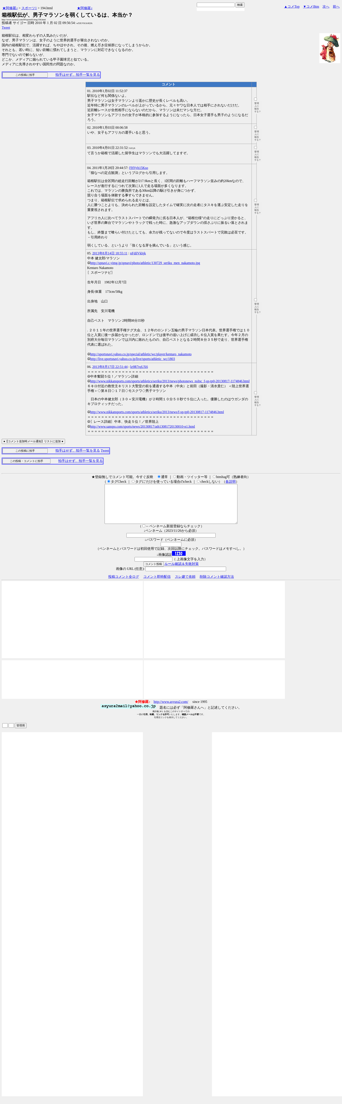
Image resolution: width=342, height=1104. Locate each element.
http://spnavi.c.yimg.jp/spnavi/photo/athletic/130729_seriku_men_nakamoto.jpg (145, 263)
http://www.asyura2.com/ (171, 709)
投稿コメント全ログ (123, 584)
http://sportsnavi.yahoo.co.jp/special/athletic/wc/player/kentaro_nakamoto (141, 354)
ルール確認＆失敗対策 (181, 571)
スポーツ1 (29, 8)
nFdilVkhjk (138, 253)
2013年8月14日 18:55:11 (109, 253)
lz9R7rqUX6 (139, 367)
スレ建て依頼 (185, 584)
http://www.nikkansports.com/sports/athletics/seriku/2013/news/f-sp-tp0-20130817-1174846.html (157, 412)
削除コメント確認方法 (217, 584)
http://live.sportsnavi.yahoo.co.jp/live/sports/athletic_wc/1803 (132, 359)
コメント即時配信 (157, 584)
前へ (336, 6)
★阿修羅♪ (10, 8)
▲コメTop (292, 6)
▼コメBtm (311, 6)
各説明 (230, 481)
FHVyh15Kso (138, 168)
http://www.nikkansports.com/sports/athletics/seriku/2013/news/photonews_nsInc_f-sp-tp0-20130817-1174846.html (170, 381)
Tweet (6, 27)
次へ (326, 6)
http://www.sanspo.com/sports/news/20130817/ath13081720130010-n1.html (142, 426)
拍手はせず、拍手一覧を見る (77, 74)
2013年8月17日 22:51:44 (110, 367)
